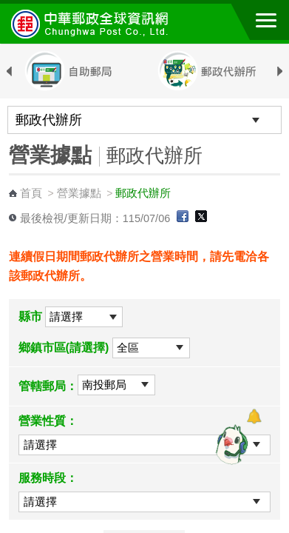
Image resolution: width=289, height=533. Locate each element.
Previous (9, 71)
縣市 (30, 316)
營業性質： (48, 421)
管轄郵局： (48, 386)
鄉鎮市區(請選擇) (63, 347)
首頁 (31, 193)
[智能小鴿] (230, 444)
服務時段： (48, 478)
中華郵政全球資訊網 (92, 23)
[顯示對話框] (254, 416)
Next (279, 71)
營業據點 (79, 193)
